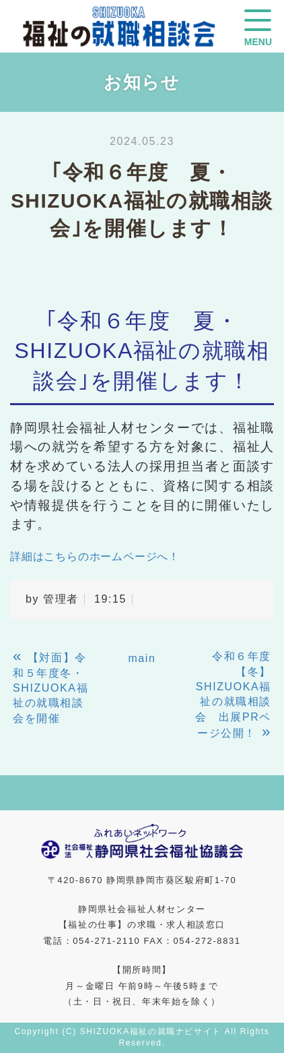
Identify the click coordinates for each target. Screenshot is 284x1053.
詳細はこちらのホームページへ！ (95, 556)
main (141, 658)
